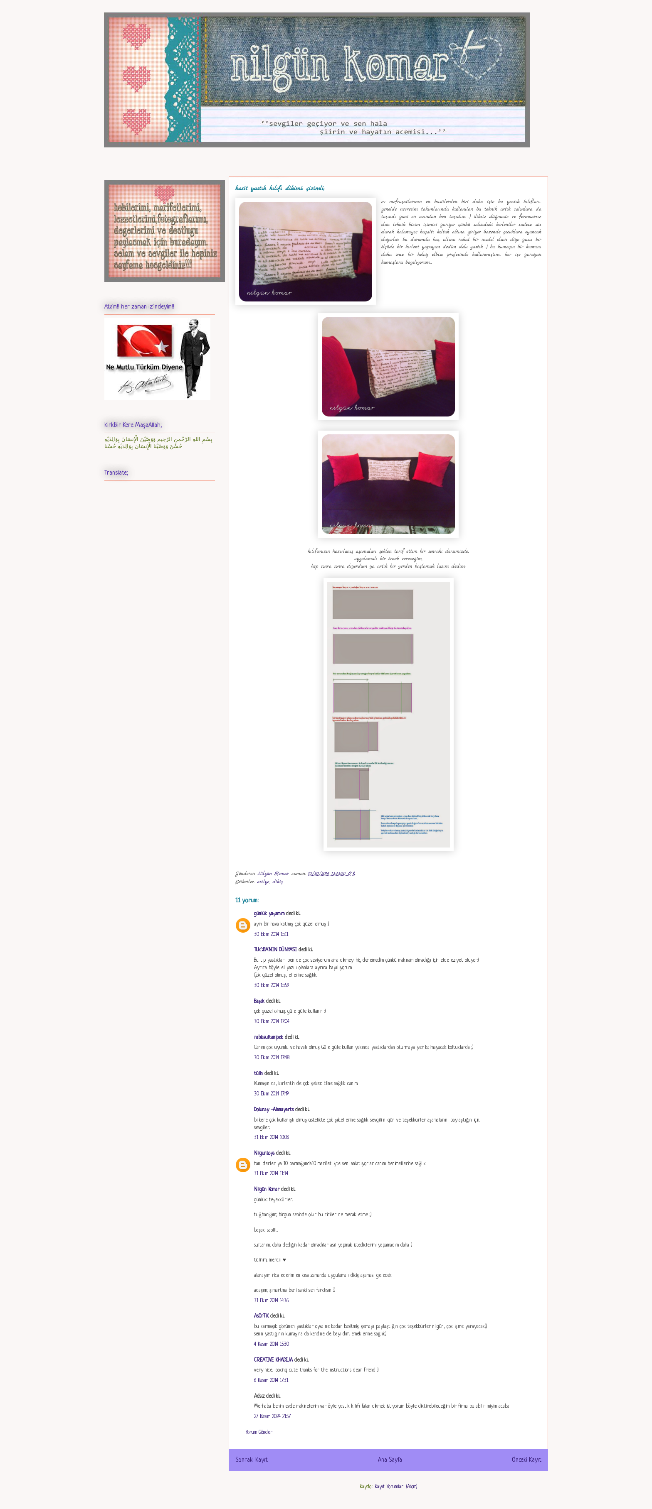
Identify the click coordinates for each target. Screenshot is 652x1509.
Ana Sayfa (390, 1460)
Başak (259, 1001)
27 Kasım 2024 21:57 (272, 1417)
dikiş (278, 882)
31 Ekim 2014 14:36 (271, 1301)
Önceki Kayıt (526, 1460)
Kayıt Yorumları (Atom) (396, 1487)
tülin (258, 1074)
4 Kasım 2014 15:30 (271, 1344)
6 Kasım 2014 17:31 (271, 1381)
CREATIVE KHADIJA (273, 1360)
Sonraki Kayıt (251, 1460)
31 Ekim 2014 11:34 (271, 1174)
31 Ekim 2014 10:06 (271, 1138)
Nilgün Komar (266, 1190)
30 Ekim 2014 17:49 (271, 1094)
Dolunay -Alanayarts (274, 1110)
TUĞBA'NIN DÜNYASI (275, 950)
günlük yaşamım (269, 914)
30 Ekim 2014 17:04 (271, 1022)
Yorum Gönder (259, 1433)
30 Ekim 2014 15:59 (271, 986)
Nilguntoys (264, 1153)
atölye (263, 882)
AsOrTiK (261, 1316)
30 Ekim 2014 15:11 (271, 935)
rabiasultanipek (268, 1038)
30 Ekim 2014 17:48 (271, 1058)
